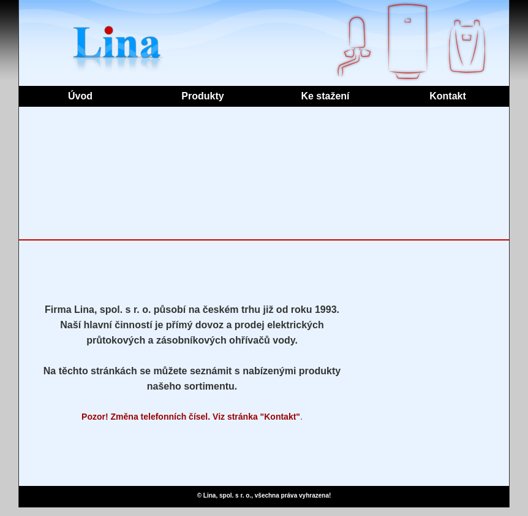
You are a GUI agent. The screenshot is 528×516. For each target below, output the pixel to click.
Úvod (80, 96)
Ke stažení (325, 96)
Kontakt (447, 96)
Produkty (202, 96)
